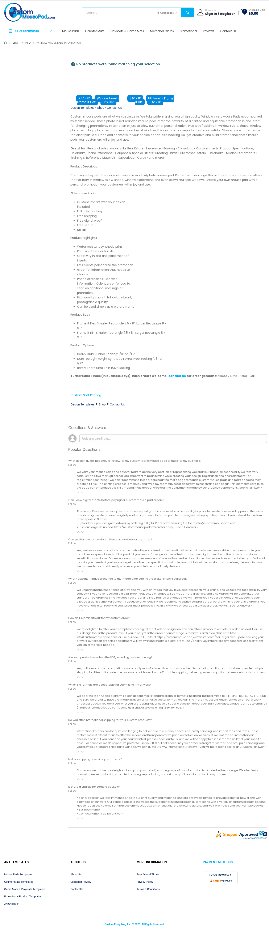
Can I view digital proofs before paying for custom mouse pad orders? (116, 500)
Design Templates (82, 107)
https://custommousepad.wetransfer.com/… (145, 527)
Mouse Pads (70, 31)
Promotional (188, 31)
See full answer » (250, 487)
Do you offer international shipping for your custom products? (110, 720)
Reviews (208, 31)
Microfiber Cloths (162, 31)
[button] (78, 492)
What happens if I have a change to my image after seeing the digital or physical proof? (127, 578)
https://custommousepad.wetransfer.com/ (186, 637)
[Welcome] (216, 12)
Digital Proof (154, 523)
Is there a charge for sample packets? (94, 786)
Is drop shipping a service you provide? (95, 759)
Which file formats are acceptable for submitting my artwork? (109, 684)
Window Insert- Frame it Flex (98, 100)
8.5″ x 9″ (155, 102)
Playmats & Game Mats (127, 31)
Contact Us (228, 31)
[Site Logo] (29, 12)
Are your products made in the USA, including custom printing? (110, 657)
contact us (177, 376)
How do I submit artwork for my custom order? (99, 618)
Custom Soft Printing (85, 395)
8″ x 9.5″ (108, 102)
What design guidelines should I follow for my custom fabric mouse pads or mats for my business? (135, 461)
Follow (72, 465)
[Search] (187, 13)
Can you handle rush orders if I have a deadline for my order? (110, 539)
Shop (100, 107)
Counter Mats (94, 31)
